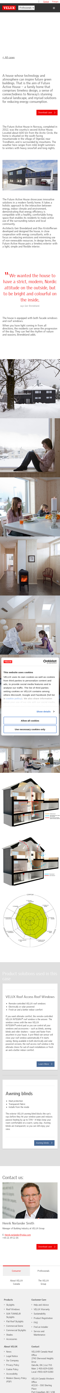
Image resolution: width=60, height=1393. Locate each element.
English (46, 2)
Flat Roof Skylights (14, 1321)
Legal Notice (12, 1356)
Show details (44, 711)
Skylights (10, 1305)
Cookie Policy (10, 1369)
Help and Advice (41, 1305)
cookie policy (14, 698)
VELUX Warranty (42, 1309)
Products (8, 1299)
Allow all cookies (30, 720)
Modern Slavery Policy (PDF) (16, 1380)
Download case (46, 112)
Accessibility (12, 1374)
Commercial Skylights (16, 1330)
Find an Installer (41, 1327)
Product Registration (43, 1318)
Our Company (12, 1360)
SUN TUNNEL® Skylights (13, 1315)
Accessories (11, 1339)
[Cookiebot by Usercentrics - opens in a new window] (43, 662)
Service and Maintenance (39, 1333)
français (55, 2)
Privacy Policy (12, 1365)
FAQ (36, 1322)
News (8, 1351)
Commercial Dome (14, 1326)
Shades (9, 1334)
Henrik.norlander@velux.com (18, 1235)
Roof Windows (13, 1309)
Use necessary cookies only (30, 729)
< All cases (8, 57)
